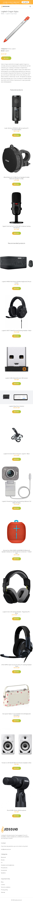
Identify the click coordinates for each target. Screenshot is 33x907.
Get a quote (25, 2)
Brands (9, 48)
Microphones (4, 867)
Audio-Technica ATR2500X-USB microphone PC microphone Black (16, 128)
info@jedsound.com (6, 849)
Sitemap (3, 892)
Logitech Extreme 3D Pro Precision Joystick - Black (16, 453)
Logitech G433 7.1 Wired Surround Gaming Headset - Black (16, 330)
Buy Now (6, 58)
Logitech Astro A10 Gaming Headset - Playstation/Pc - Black (16, 612)
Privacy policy (4, 889)
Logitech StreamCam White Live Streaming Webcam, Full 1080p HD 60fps (16, 502)
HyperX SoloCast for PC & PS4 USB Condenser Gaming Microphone (16, 227)
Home (2, 13)
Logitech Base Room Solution (16, 406)
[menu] (30, 6)
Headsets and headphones (7, 865)
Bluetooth (3, 857)
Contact (3, 884)
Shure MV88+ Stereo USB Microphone (16, 810)
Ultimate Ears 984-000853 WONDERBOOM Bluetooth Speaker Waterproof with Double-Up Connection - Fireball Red (16, 552)
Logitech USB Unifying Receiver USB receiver (16, 378)
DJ (1, 862)
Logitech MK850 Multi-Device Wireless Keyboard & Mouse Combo (16, 282)
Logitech (13, 48)
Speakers (3, 873)
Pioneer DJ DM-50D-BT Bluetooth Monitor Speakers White (16, 762)
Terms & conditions (5, 887)
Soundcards (4, 870)
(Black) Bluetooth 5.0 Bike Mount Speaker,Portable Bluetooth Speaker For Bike (16, 178)
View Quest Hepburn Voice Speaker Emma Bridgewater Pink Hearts (16, 714)
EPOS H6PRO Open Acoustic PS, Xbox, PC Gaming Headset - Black (17, 665)
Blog (2, 882)
